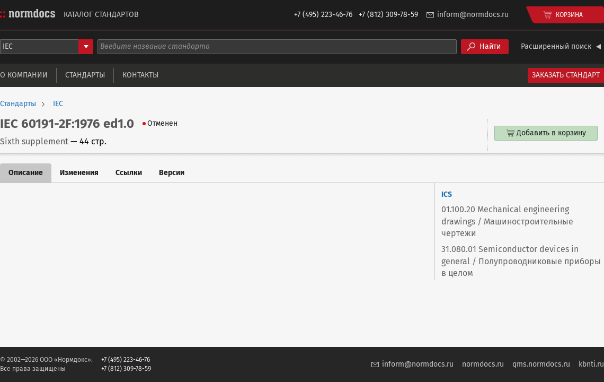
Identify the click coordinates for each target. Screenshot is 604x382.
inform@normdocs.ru (473, 14)
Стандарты (85, 75)
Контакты (140, 75)
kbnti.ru (591, 364)
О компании (24, 75)
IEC (58, 104)
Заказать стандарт (566, 75)
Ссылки (129, 172)
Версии (171, 172)
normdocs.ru (483, 364)
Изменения (79, 172)
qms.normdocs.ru (541, 364)
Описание (25, 172)
